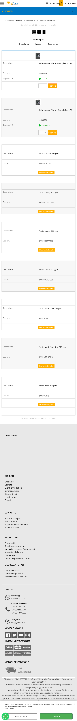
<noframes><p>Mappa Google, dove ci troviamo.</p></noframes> (28, 455)
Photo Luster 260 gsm (48, 231)
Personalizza (21, 716)
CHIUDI (74, 703)
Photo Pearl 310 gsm (47, 385)
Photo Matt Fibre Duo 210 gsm (52, 347)
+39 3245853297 (18, 609)
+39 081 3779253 (18, 613)
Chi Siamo (7, 11)
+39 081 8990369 (18, 606)
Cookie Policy (9, 708)
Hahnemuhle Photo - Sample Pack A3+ (55, 110)
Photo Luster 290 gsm (48, 269)
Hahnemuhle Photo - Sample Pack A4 (55, 63)
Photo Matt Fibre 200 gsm (50, 308)
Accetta (56, 716)
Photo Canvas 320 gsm (48, 153)
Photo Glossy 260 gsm (48, 192)
